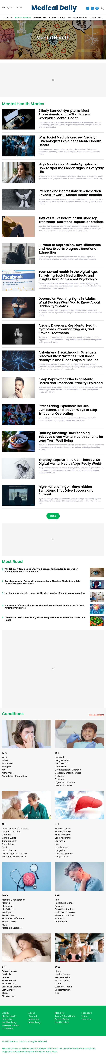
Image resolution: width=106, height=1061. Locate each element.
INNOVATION (40, 17)
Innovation (7, 1019)
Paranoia (59, 906)
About (31, 1012)
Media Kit (60, 1012)
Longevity (60, 850)
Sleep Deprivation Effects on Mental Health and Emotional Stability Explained (70, 381)
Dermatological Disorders (68, 769)
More (53, 516)
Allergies (6, 766)
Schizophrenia (9, 971)
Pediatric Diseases (64, 915)
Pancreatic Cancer (65, 902)
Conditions (13, 714)
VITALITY (7, 17)
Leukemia (60, 840)
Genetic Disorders (11, 831)
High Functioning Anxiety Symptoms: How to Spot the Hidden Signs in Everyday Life (71, 168)
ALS (3, 769)
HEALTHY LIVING (57, 17)
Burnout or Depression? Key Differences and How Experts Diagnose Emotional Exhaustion (69, 249)
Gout (4, 847)
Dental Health (62, 763)
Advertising (34, 1022)
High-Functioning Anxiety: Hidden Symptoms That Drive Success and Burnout (66, 490)
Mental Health (9, 921)
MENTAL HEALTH (23, 17)
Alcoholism (7, 763)
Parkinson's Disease (65, 912)
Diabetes (59, 776)
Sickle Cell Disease (11, 986)
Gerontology (8, 844)
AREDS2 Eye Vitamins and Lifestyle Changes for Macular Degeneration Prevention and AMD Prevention (41, 570)
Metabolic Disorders (12, 927)
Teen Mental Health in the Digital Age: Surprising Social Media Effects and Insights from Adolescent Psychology (68, 275)
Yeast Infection (62, 989)
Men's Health (8, 909)
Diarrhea (59, 779)
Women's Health (63, 986)
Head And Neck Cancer (14, 856)
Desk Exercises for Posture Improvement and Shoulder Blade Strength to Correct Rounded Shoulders (42, 582)
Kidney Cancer (62, 828)
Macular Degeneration (13, 899)
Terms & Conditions (65, 1016)
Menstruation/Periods (13, 918)
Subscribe (33, 1019)
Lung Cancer (61, 856)
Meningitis (7, 912)
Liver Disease (61, 847)
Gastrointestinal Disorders (15, 828)
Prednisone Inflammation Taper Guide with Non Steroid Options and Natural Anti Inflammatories (45, 606)
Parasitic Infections (65, 909)
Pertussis (59, 918)
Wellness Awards (77, 17)
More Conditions (96, 715)
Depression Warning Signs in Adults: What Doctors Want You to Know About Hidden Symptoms (69, 302)
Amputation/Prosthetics (14, 776)
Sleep (5, 992)
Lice (57, 844)
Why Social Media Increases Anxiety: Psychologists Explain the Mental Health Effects (69, 141)
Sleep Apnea (8, 996)
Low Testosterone (64, 853)
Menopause (8, 915)
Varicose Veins (62, 977)
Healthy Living (9, 1022)
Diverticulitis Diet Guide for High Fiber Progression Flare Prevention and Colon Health (45, 618)
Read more (51, 1051)
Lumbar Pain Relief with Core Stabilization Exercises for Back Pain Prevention (45, 593)
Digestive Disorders (65, 782)
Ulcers (58, 971)
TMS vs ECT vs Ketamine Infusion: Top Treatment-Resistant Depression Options (71, 220)
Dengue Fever (62, 760)
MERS (4, 924)
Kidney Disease (63, 831)
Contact (32, 1016)
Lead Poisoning (63, 837)
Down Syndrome (63, 785)
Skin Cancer (8, 989)
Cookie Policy (62, 1022)
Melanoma (7, 906)
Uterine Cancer (63, 974)
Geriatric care (9, 840)
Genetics (6, 834)
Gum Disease (9, 850)
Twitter (84, 1016)
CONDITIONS (96, 17)
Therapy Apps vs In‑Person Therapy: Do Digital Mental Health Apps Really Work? (70, 462)
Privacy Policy (62, 1019)
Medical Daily (54, 8)
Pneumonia (61, 921)
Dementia (60, 757)
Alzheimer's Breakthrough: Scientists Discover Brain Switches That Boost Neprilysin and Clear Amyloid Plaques (68, 356)
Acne (4, 757)
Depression (61, 766)
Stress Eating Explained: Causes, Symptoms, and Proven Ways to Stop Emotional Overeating (67, 410)
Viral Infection (62, 980)
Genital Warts (9, 837)
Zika (57, 992)
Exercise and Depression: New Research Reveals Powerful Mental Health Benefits (70, 193)
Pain (57, 899)
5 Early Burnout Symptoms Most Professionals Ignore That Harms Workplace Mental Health (64, 114)
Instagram (86, 1019)
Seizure (5, 977)
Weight (58, 983)
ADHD (5, 760)
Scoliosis (6, 974)
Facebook (86, 1012)
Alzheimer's (8, 772)
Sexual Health (9, 983)
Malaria (6, 902)
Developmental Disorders (68, 772)
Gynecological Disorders (14, 853)
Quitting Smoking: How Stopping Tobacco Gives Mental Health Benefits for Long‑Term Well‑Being (70, 437)
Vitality (5, 1012)
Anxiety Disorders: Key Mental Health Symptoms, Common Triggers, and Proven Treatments (67, 329)
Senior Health (9, 980)
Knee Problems (62, 834)
